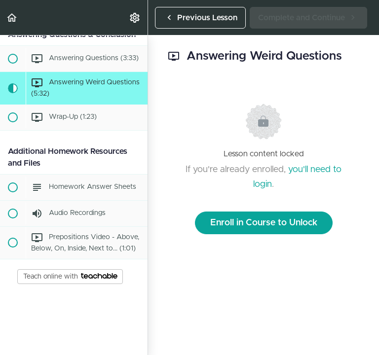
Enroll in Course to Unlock (263, 222)
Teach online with (70, 276)
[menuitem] (135, 17)
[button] (12, 17)
